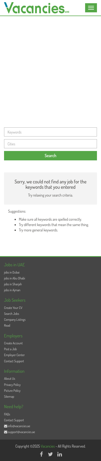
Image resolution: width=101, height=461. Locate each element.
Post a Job (10, 349)
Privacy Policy (12, 385)
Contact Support (14, 361)
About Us (9, 379)
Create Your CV (13, 308)
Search (51, 155)
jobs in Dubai (11, 272)
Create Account (13, 343)
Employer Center (14, 355)
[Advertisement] (50, 69)
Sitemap (9, 396)
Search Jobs (11, 314)
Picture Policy (12, 391)
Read (7, 325)
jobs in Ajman (12, 290)
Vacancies (48, 446)
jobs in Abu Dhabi (14, 278)
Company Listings (15, 320)
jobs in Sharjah (13, 284)
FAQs (7, 414)
